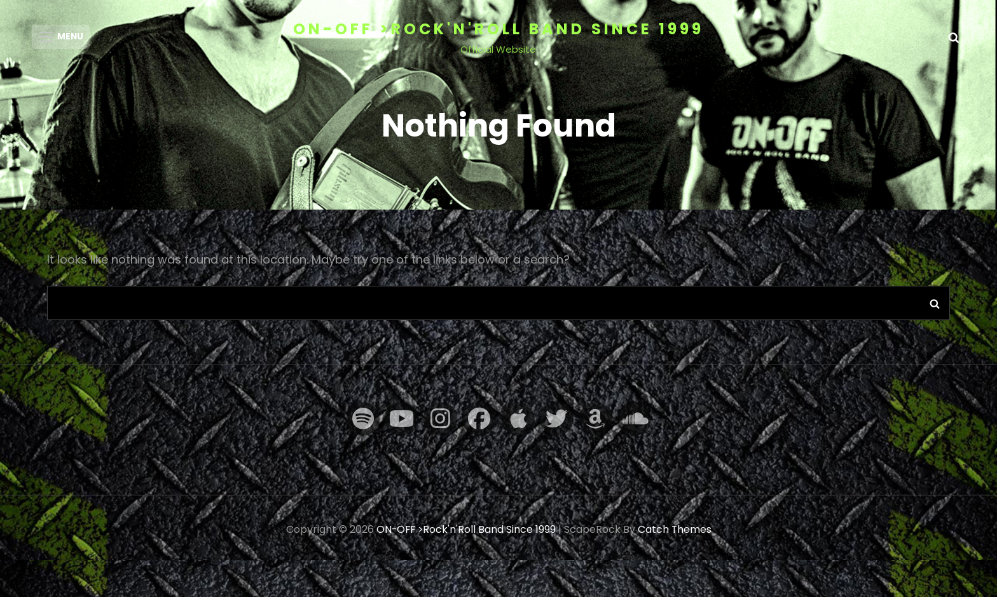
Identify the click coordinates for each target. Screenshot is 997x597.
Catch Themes (675, 534)
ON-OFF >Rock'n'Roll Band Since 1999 (498, 28)
